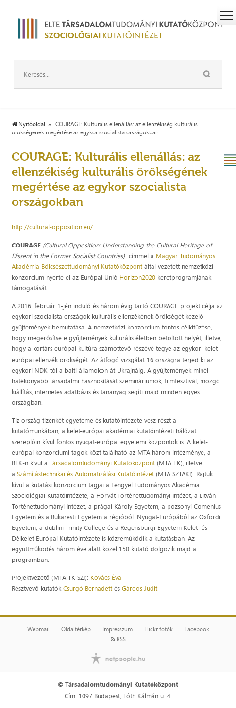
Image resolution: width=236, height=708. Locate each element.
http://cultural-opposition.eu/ (52, 226)
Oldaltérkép (76, 629)
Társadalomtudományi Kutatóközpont (102, 463)
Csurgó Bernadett (87, 588)
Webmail (38, 629)
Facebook (197, 629)
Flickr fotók (158, 629)
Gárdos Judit (139, 588)
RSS (118, 639)
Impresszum (117, 629)
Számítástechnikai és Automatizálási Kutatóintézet (85, 473)
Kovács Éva (105, 577)
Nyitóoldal (28, 124)
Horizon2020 (137, 277)
